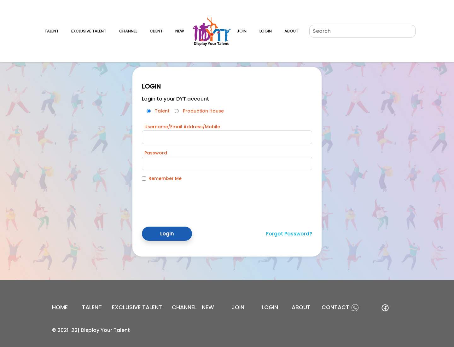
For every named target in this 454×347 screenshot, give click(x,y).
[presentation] (190, 199)
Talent (51, 31)
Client (156, 31)
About (291, 31)
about (301, 307)
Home (60, 307)
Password (155, 153)
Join (242, 31)
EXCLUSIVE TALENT (137, 307)
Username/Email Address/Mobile (182, 127)
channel (184, 307)
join (238, 307)
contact (335, 307)
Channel (128, 31)
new (208, 307)
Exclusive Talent (88, 31)
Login (265, 31)
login (270, 307)
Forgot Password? (289, 233)
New (179, 31)
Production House (203, 111)
